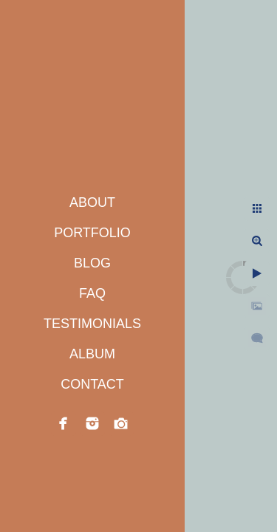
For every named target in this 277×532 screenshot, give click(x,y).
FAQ (92, 293)
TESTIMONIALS (92, 323)
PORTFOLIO (92, 232)
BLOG (92, 263)
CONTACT (92, 384)
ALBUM (92, 354)
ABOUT (92, 202)
